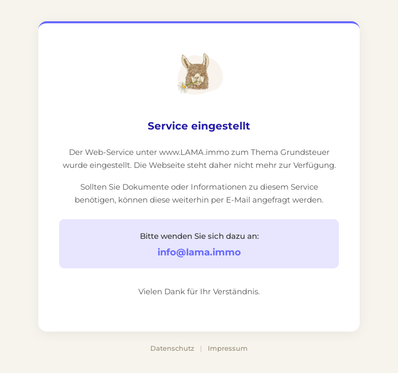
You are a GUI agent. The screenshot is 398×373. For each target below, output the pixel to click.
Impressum (228, 348)
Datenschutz (172, 348)
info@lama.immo (199, 252)
